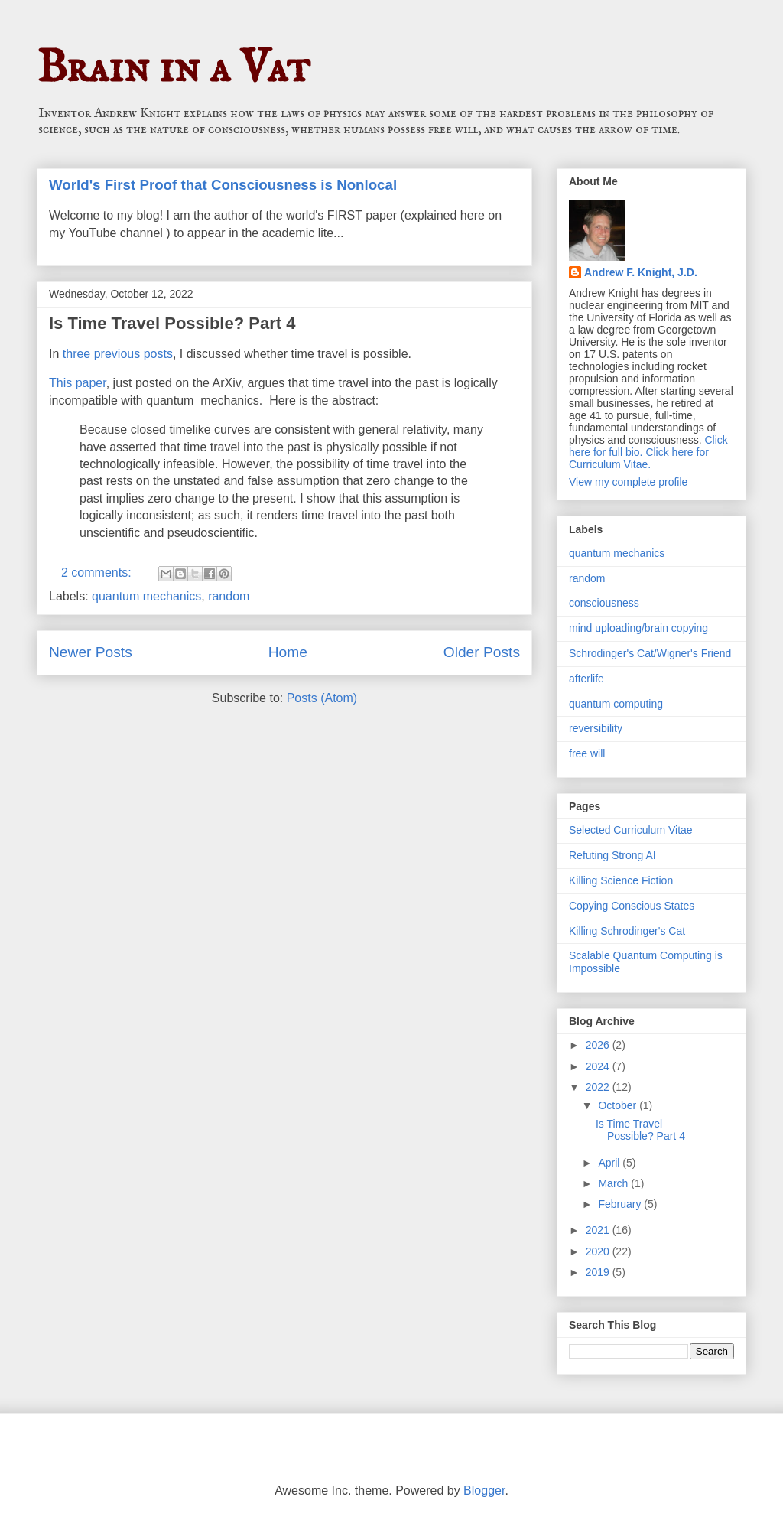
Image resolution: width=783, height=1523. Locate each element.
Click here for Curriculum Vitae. (639, 458)
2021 (599, 1230)
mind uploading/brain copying (638, 628)
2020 (599, 1251)
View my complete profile (628, 482)
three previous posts (118, 353)
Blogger (484, 1490)
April (610, 1163)
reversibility (595, 728)
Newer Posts (90, 652)
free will (587, 753)
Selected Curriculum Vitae (631, 830)
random (228, 596)
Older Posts (481, 652)
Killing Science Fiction (621, 880)
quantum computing (616, 704)
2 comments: (98, 572)
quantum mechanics (146, 596)
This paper (77, 382)
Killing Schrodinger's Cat (627, 931)
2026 (599, 1045)
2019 (599, 1272)
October (618, 1105)
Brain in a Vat (173, 69)
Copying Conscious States (631, 906)
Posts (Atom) (322, 698)
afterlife (586, 678)
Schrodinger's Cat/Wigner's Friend (650, 653)
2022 (599, 1087)
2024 (599, 1066)
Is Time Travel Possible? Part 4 (172, 323)
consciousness (604, 603)
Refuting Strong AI (612, 855)
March (614, 1183)
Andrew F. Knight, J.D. (640, 272)
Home (287, 652)
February (621, 1204)
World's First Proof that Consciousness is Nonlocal (223, 185)
